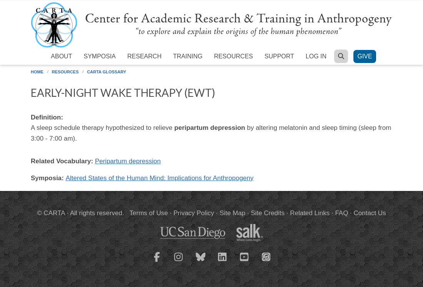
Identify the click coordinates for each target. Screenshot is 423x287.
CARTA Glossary (106, 72)
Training (187, 56)
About (61, 56)
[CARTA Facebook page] (157, 261)
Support (279, 56)
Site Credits (268, 213)
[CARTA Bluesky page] (200, 261)
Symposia (99, 56)
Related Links (310, 213)
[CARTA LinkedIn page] (222, 261)
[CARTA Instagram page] (178, 261)
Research (144, 56)
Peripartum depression (128, 161)
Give (364, 56)
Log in (316, 56)
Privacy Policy (193, 213)
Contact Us (370, 213)
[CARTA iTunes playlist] (266, 256)
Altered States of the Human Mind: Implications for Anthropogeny (160, 178)
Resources (233, 56)
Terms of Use (149, 213)
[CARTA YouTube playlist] (244, 261)
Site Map (232, 213)
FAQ (341, 213)
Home (37, 72)
